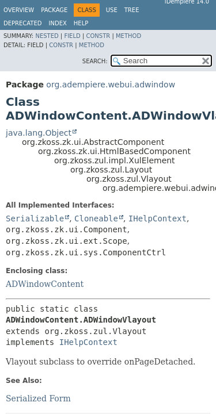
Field (72, 36)
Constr (98, 36)
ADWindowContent (45, 284)
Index (58, 23)
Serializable (35, 218)
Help (81, 23)
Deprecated (22, 23)
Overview (18, 10)
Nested (46, 36)
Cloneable (96, 218)
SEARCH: (95, 61)
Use (112, 10)
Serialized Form (38, 398)
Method (128, 36)
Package (54, 10)
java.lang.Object (38, 132)
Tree (131, 10)
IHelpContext (157, 218)
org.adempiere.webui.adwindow (110, 84)
